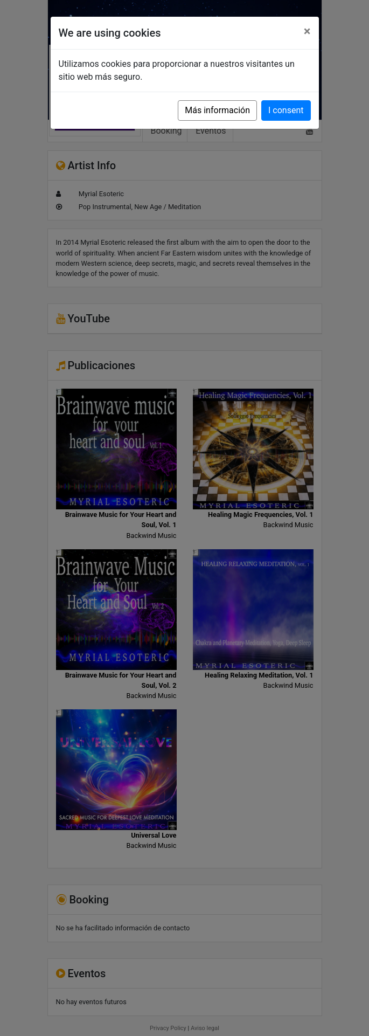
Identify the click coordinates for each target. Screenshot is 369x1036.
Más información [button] (217, 110)
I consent (285, 110)
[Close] (307, 31)
